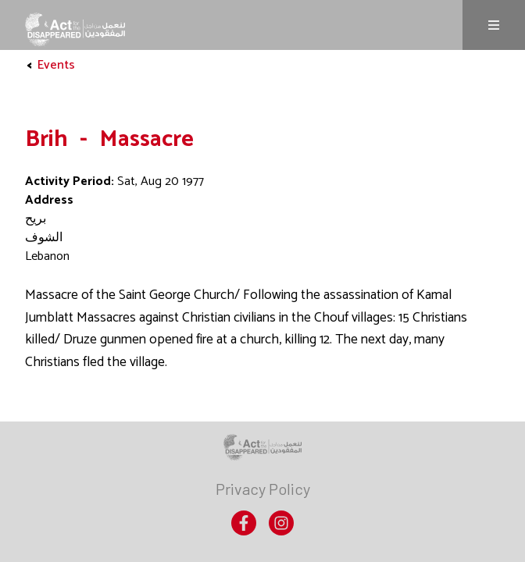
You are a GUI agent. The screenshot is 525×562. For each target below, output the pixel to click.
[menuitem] (263, 488)
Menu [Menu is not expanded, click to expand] (494, 25)
